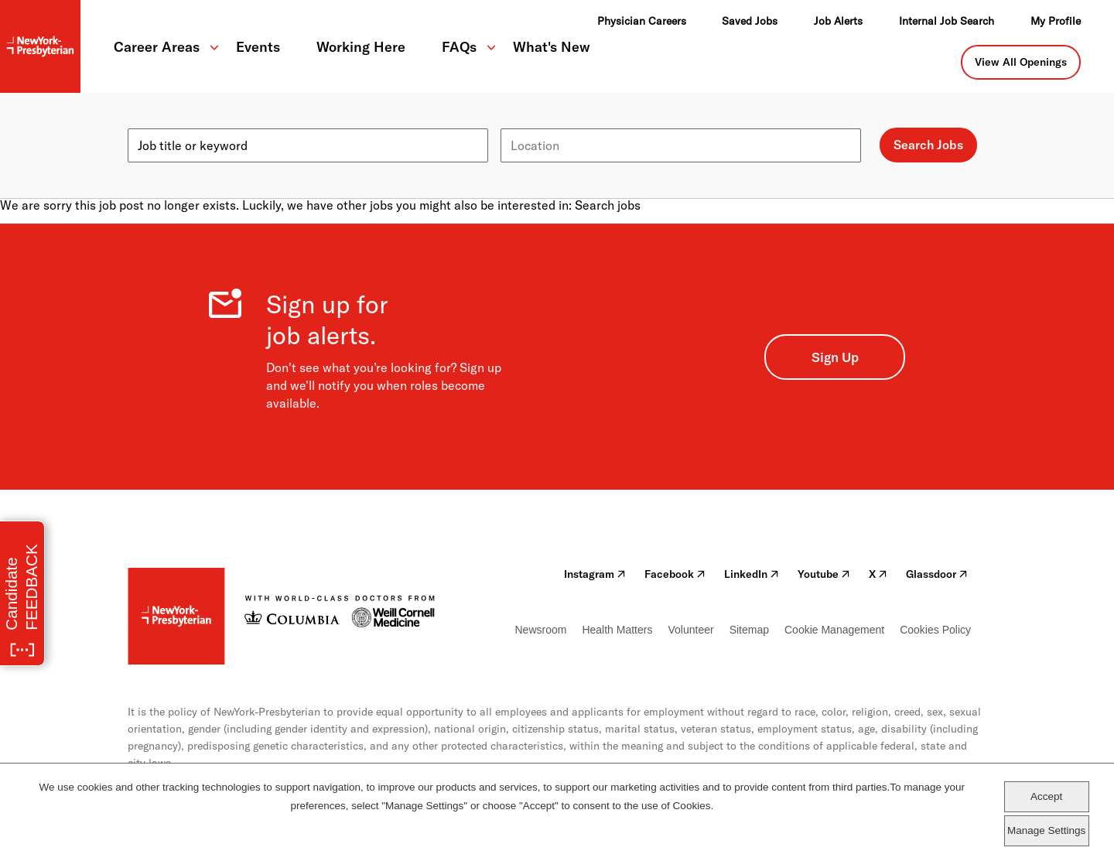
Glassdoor (937, 574)
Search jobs (608, 205)
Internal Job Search (946, 21)
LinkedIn (751, 574)
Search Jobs (928, 144)
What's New (551, 47)
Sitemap (749, 630)
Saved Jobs (749, 21)
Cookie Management (834, 630)
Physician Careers (641, 21)
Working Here (360, 47)
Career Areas (157, 47)
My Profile (1055, 21)
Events (258, 47)
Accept (1046, 796)
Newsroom (541, 630)
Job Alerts (838, 21)
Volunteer (690, 630)
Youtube (824, 574)
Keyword (152, 122)
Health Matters (617, 630)
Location (525, 122)
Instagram (595, 574)
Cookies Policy (935, 630)
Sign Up (835, 357)
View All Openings (1021, 62)
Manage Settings (1046, 830)
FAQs (459, 47)
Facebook (675, 574)
